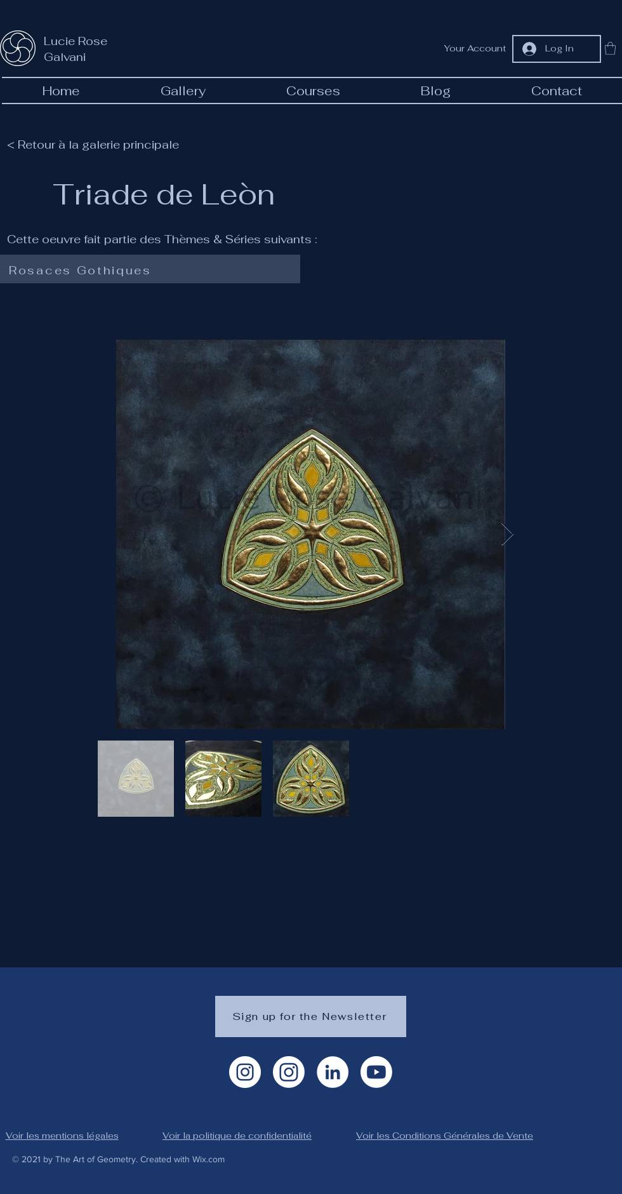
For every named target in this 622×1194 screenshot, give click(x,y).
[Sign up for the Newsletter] (310, 1016)
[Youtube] (376, 1072)
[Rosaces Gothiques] (147, 270)
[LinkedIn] (332, 1072)
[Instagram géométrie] (289, 1072)
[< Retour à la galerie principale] (99, 144)
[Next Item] (507, 534)
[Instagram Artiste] (245, 1072)
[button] (610, 48)
